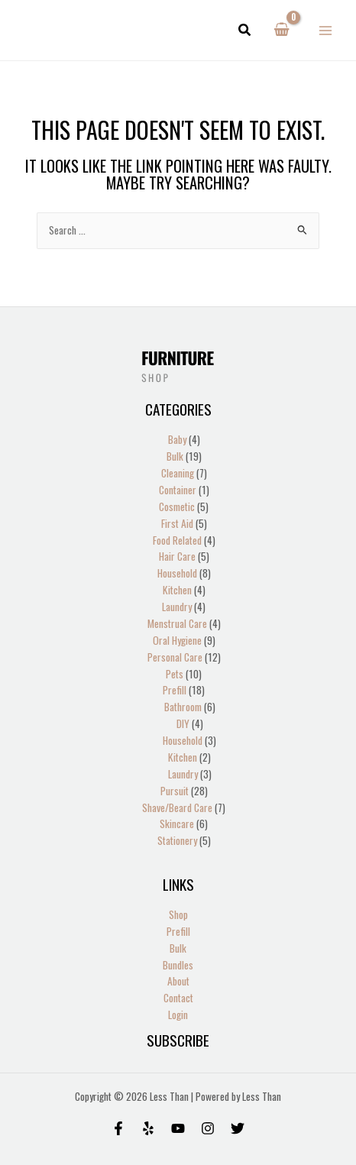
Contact (178, 997)
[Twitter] (237, 1128)
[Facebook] (118, 1128)
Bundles (178, 964)
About (178, 981)
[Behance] (178, 1128)
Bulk (178, 948)
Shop (178, 914)
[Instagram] (208, 1128)
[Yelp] (148, 1128)
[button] (245, 30)
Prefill (178, 931)
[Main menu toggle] (326, 30)
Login (178, 1014)
